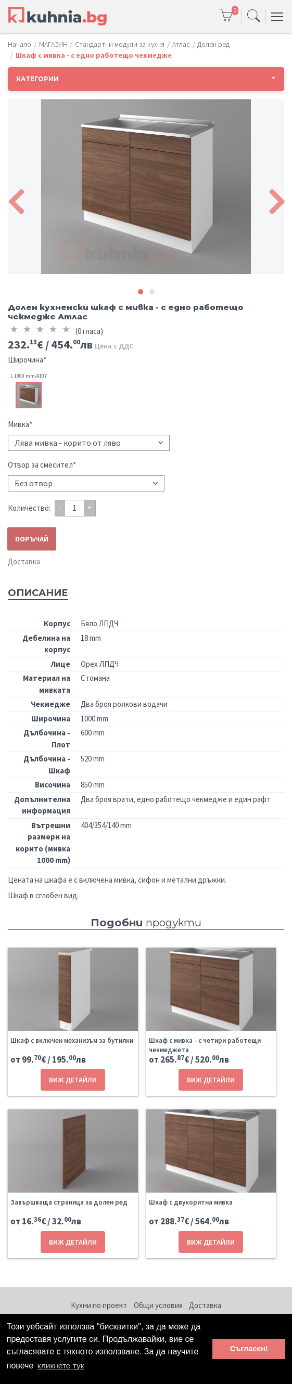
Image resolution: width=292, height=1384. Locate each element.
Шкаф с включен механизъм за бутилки (71, 1040)
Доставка (24, 561)
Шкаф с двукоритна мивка (191, 1202)
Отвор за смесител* (42, 465)
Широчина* (27, 360)
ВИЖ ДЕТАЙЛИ (73, 1079)
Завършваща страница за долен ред (69, 1202)
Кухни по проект (99, 1305)
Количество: (29, 508)
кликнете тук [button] (61, 1365)
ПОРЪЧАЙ (31, 538)
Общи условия (158, 1305)
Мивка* (20, 424)
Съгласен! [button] (249, 1348)
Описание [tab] (38, 593)
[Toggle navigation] (254, 16)
